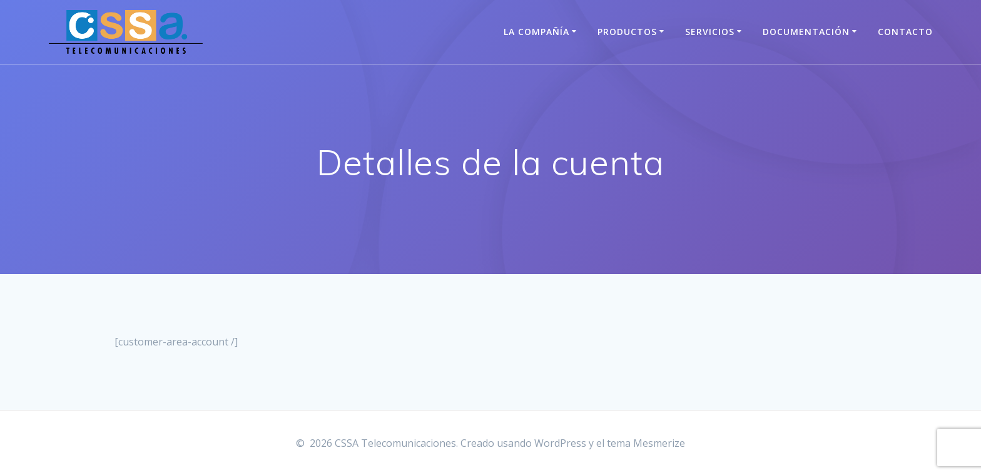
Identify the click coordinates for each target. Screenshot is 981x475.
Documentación (806, 32)
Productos (627, 32)
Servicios (709, 32)
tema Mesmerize (646, 443)
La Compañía (536, 32)
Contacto (905, 32)
